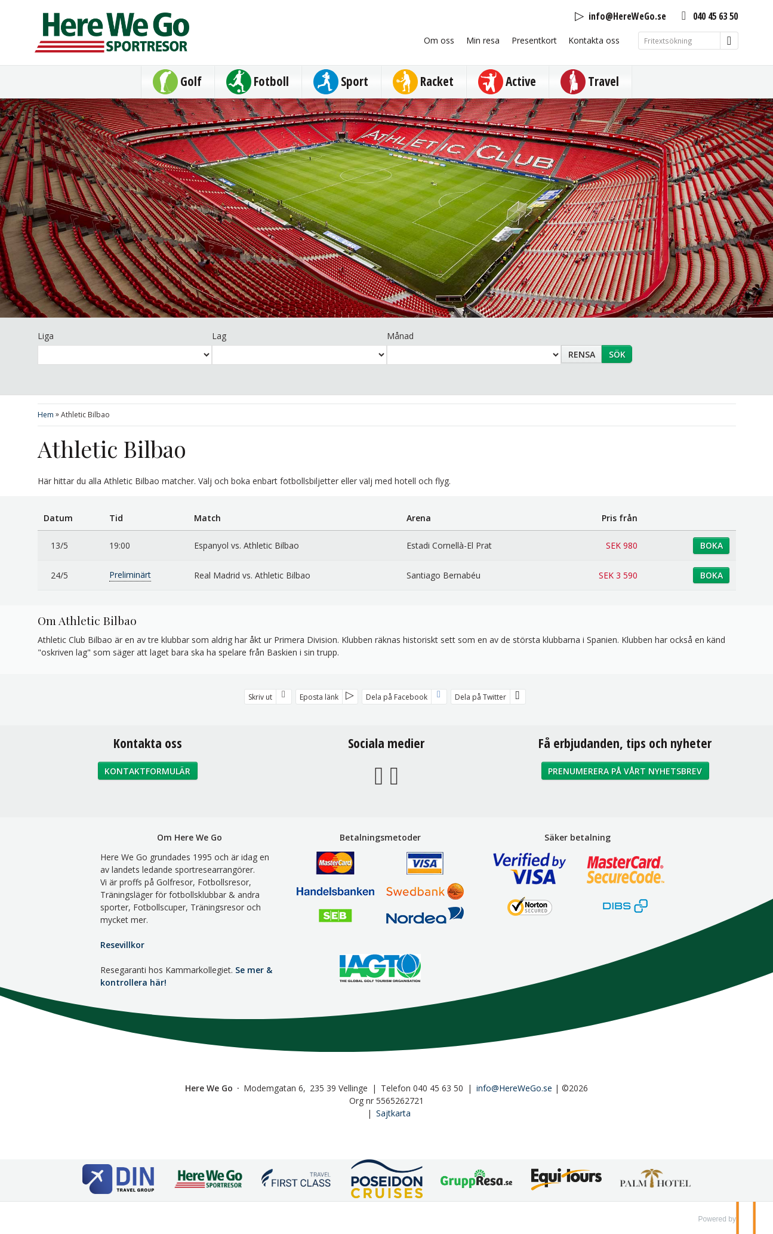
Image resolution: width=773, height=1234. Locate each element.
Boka (711, 545)
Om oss (439, 40)
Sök (617, 354)
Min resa (483, 40)
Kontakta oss (594, 40)
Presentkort (534, 40)
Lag (219, 335)
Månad (400, 335)
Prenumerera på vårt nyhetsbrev (625, 771)
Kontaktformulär (147, 771)
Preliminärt (130, 574)
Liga (46, 335)
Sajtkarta (393, 1113)
